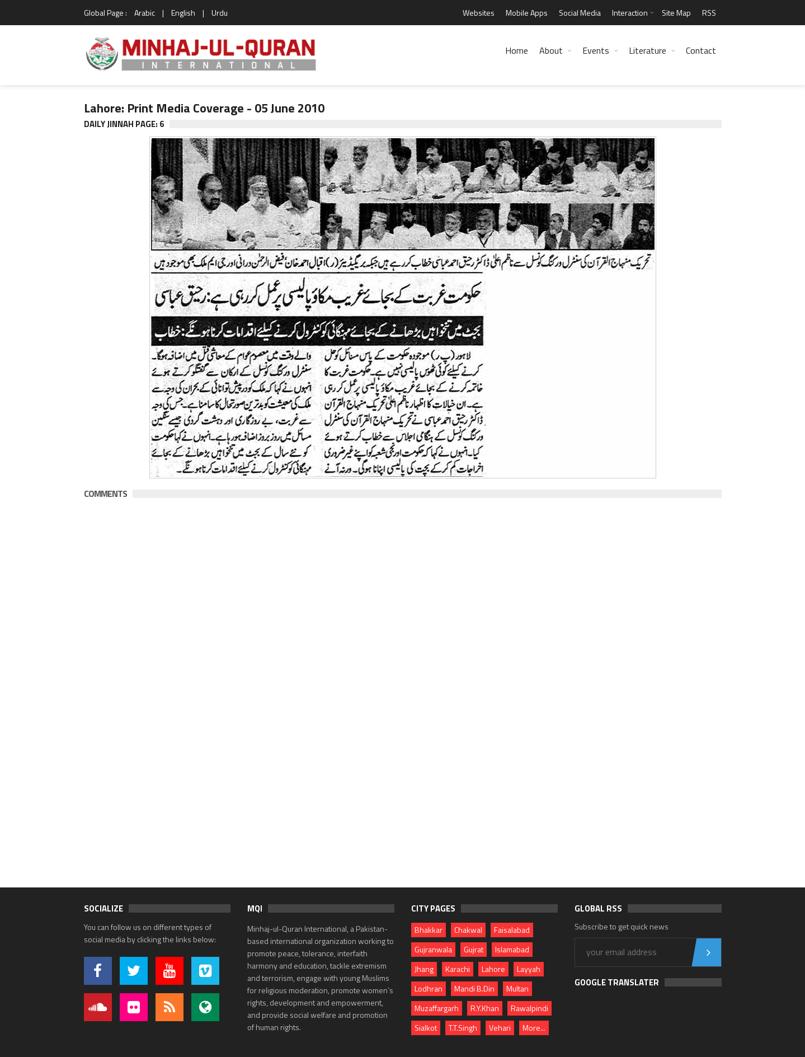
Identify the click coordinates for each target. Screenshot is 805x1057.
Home (516, 50)
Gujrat (473, 949)
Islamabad (512, 949)
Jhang (424, 969)
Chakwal (468, 930)
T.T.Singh (463, 1027)
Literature (647, 50)
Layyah (528, 969)
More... (533, 1027)
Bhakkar (428, 930)
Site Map (676, 12)
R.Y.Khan (484, 1008)
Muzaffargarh (437, 1008)
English (183, 12)
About (551, 50)
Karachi (457, 969)
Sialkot (426, 1027)
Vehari (500, 1027)
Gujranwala (433, 949)
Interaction (630, 12)
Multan (517, 988)
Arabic (144, 12)
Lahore (493, 969)
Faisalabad (512, 930)
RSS (709, 12)
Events (595, 50)
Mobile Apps (527, 12)
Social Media (580, 12)
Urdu (219, 12)
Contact (701, 50)
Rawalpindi (529, 1008)
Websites (479, 12)
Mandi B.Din (474, 988)
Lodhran (428, 988)
